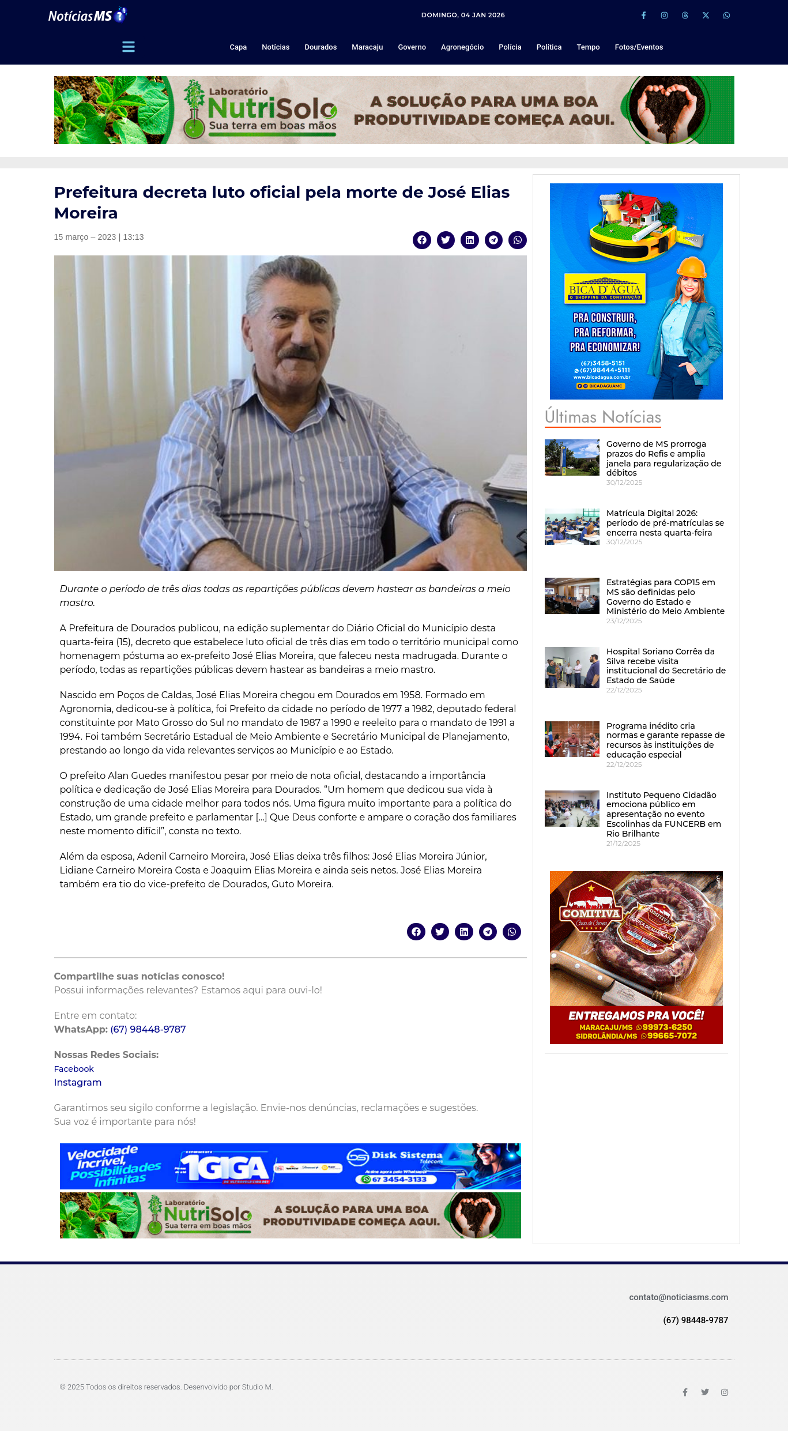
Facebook (74, 1069)
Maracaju (367, 47)
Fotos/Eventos (639, 47)
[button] (422, 240)
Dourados (320, 47)
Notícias (275, 47)
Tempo (588, 47)
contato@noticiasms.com (678, 1297)
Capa (238, 47)
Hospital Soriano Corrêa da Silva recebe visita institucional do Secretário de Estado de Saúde (666, 666)
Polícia (510, 47)
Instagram (78, 1082)
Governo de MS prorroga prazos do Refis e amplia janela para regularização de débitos (664, 458)
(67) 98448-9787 (148, 1029)
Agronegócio (462, 47)
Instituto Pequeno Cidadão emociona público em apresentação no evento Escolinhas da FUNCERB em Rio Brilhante (663, 814)
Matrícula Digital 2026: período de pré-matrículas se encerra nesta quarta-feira (665, 523)
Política (549, 47)
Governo (412, 47)
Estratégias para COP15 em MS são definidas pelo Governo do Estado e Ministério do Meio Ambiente (665, 596)
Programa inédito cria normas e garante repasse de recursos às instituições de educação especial (665, 740)
